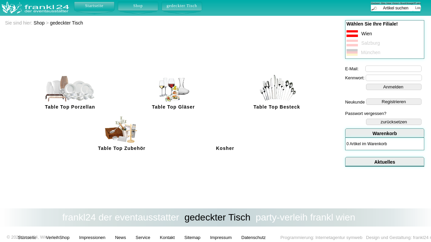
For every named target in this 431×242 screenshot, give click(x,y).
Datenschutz (253, 237)
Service (143, 237)
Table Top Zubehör (121, 148)
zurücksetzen (393, 121)
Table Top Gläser (173, 107)
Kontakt (167, 237)
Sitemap (193, 237)
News (120, 237)
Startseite (94, 5)
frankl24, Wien (36, 237)
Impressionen (92, 237)
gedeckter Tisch (66, 23)
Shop (39, 23)
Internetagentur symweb (339, 237)
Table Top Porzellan (70, 107)
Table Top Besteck (277, 107)
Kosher (225, 148)
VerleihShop (57, 237)
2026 (16, 237)
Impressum (221, 237)
